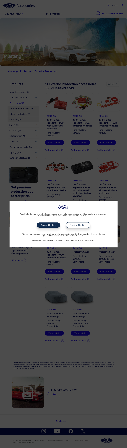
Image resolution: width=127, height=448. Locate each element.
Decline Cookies (78, 225)
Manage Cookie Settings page (74, 234)
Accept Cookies (48, 225)
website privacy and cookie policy (59, 240)
